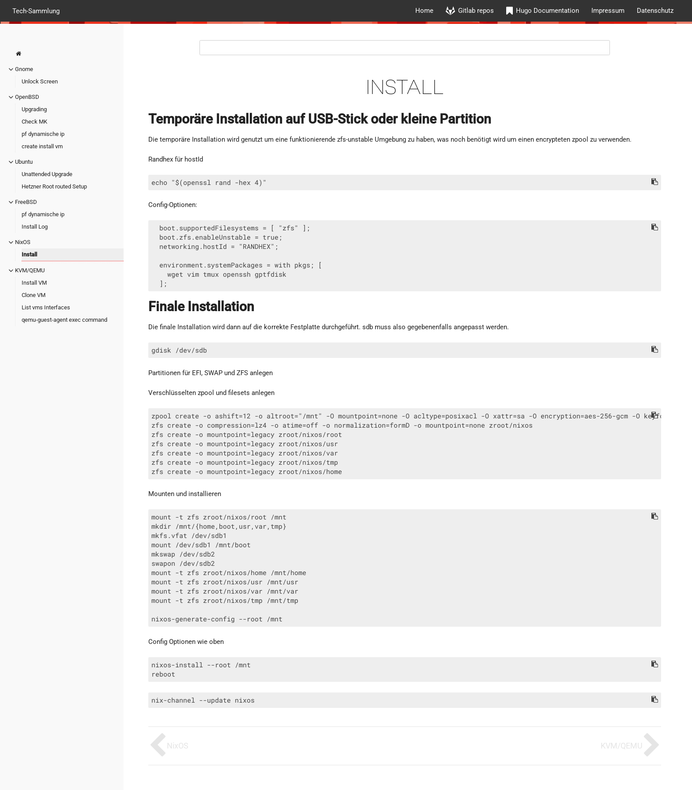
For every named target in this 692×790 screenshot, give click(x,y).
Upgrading (34, 109)
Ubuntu (24, 161)
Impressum (607, 11)
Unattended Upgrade (47, 174)
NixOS (22, 242)
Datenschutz (655, 11)
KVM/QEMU (30, 270)
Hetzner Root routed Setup (54, 186)
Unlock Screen (40, 81)
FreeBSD (26, 202)
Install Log (35, 226)
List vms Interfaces (46, 307)
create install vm (42, 146)
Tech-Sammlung (36, 11)
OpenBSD (27, 97)
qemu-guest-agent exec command (64, 319)
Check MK (34, 121)
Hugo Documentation (547, 11)
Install (29, 254)
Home (424, 11)
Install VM (34, 282)
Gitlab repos (476, 11)
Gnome (24, 69)
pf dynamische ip (43, 134)
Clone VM (33, 295)
